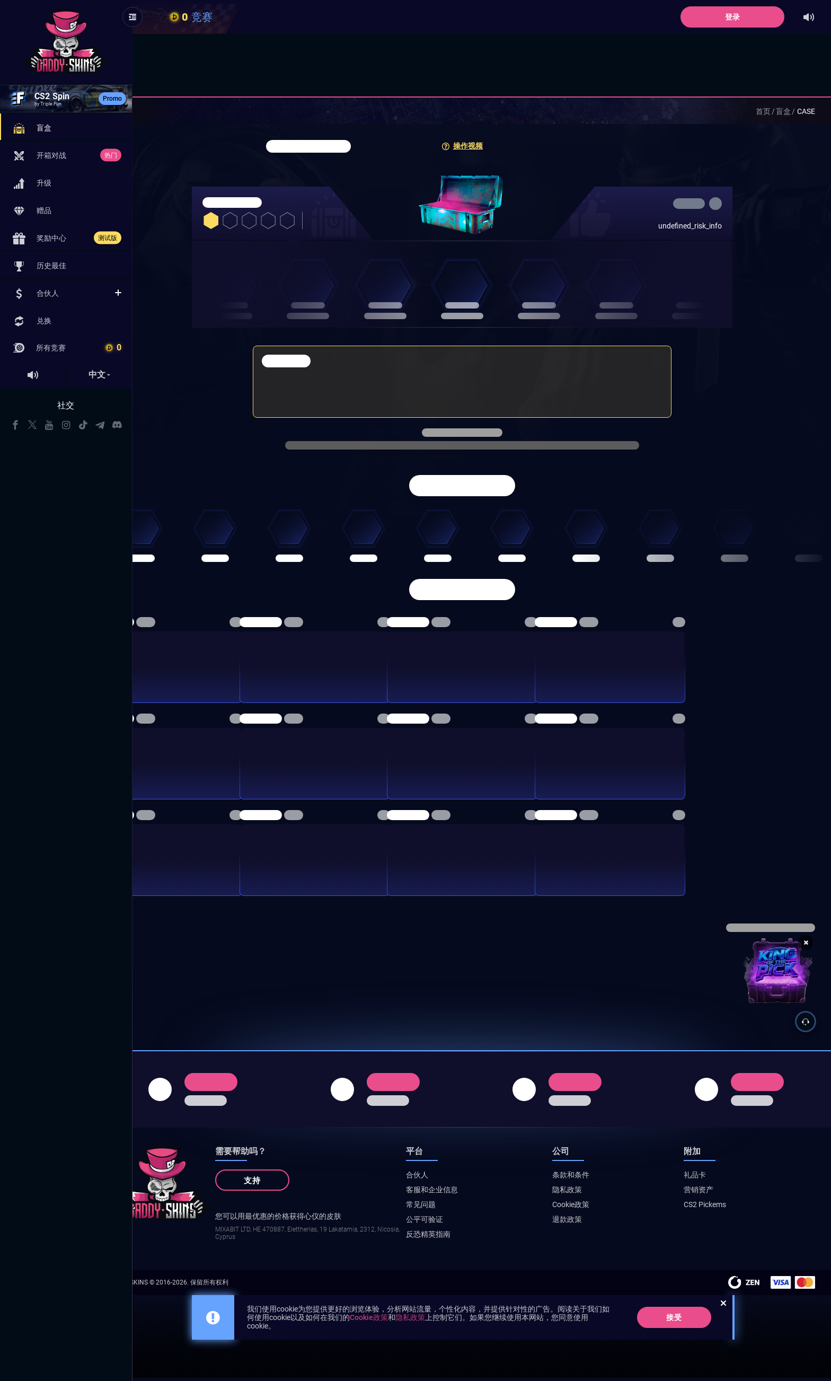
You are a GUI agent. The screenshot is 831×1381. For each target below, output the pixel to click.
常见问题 (460, 1207)
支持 (291, 1184)
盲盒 (783, 111)
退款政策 (593, 1222)
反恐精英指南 (467, 1237)
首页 (763, 111)
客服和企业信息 (471, 1193)
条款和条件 (596, 1178)
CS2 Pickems (718, 1207)
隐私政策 (593, 1193)
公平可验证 (463, 1222)
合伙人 (456, 1178)
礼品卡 (708, 1178)
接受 (694, 1320)
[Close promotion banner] (805, 942)
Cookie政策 (596, 1207)
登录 (733, 17)
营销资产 (712, 1193)
